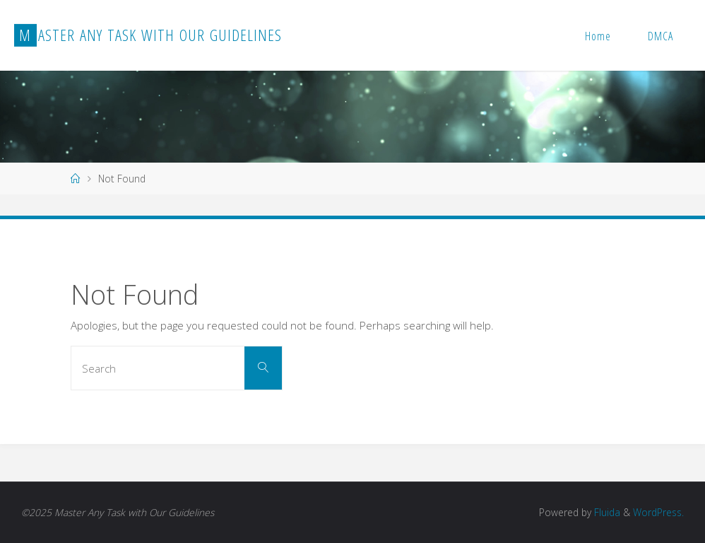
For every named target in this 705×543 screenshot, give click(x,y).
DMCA (660, 36)
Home (598, 36)
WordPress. (658, 512)
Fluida (605, 512)
